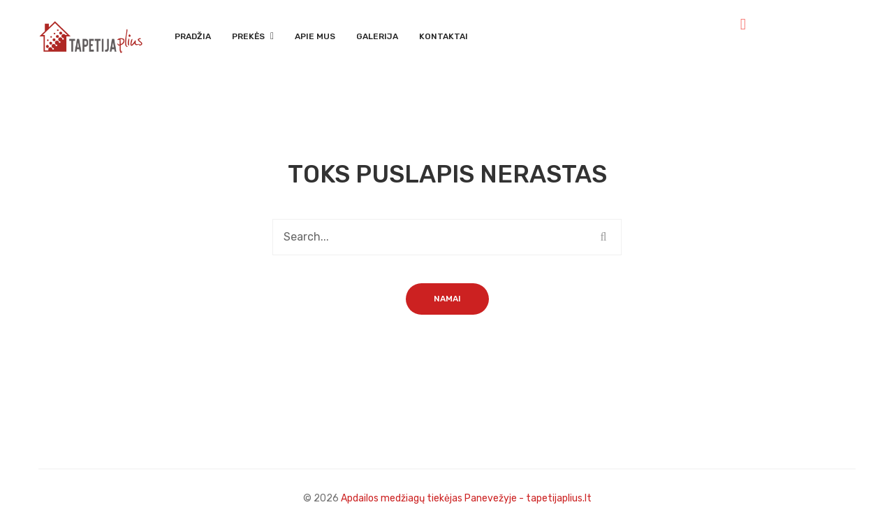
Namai (447, 299)
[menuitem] (193, 37)
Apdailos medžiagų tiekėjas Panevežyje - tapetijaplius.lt (466, 498)
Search (603, 237)
